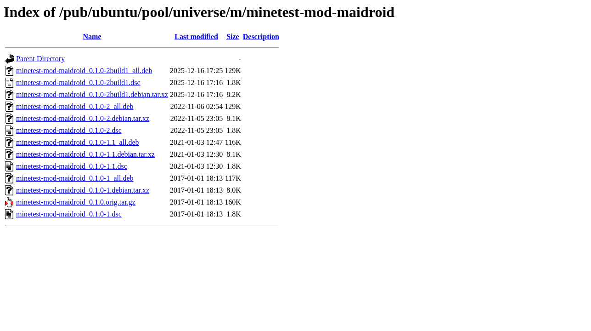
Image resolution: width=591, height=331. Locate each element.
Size (232, 36)
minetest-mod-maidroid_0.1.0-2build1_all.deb (84, 70)
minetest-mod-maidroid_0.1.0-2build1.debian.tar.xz (92, 94)
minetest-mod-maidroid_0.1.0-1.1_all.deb (77, 142)
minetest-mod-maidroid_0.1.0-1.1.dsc (71, 166)
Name (92, 36)
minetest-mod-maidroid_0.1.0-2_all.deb (75, 106)
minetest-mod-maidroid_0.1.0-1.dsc (69, 214)
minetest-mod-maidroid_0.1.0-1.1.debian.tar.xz (85, 154)
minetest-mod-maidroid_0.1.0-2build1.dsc (78, 82)
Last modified (196, 36)
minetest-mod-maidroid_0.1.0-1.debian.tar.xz (82, 190)
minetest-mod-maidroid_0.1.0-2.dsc (69, 130)
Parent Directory (40, 59)
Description (261, 36)
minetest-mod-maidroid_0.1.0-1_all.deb (75, 178)
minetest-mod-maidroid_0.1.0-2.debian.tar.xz (82, 118)
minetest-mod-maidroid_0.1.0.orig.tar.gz (75, 202)
